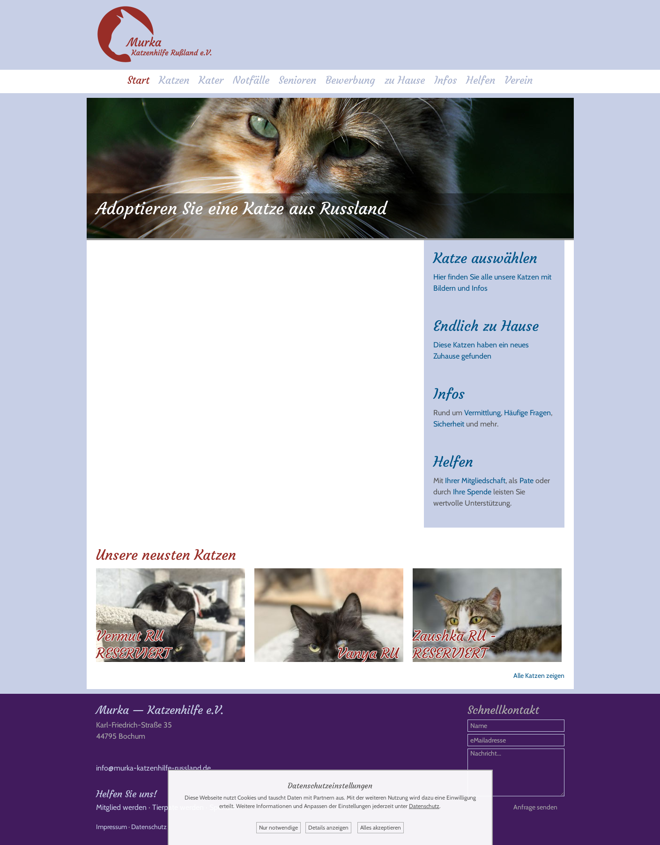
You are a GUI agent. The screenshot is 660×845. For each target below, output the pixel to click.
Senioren (297, 80)
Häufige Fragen (527, 412)
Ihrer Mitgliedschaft (475, 480)
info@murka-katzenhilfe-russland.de (153, 768)
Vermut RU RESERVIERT (133, 644)
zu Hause (405, 80)
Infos (445, 80)
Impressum (111, 827)
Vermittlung (482, 412)
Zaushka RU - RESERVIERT (455, 644)
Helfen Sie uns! (126, 794)
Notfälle (251, 80)
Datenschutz (149, 827)
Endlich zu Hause (486, 326)
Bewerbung (350, 80)
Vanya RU (368, 653)
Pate (526, 480)
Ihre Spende (472, 491)
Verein (518, 80)
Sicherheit (448, 423)
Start (138, 80)
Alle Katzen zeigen (538, 675)
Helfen (480, 80)
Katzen (174, 80)
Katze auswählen (485, 258)
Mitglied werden (121, 807)
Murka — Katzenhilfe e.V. (159, 710)
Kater (211, 80)
